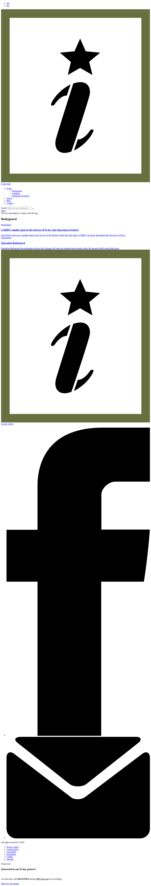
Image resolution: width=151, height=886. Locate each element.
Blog (9, 201)
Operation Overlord (20, 196)
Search (4, 208)
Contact (10, 203)
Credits (10, 857)
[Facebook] (78, 735)
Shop (3, 211)
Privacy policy (13, 847)
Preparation (17, 191)
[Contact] (78, 838)
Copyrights (11, 852)
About (9, 198)
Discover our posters (10, 883)
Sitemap (10, 859)
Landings (16, 193)
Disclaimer (11, 854)
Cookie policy (13, 849)
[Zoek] (33, 208)
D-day (9, 188)
